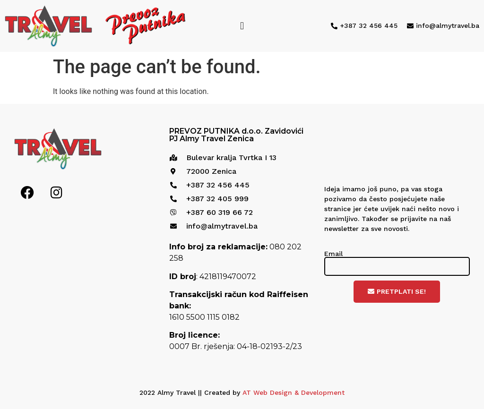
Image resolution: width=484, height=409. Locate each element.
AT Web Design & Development (293, 392)
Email (333, 253)
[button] (241, 26)
